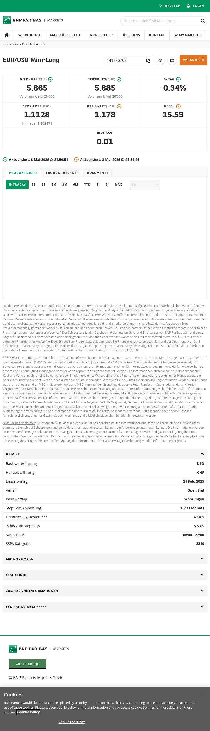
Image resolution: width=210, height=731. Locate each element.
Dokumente (97, 173)
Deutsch (170, 6)
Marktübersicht (65, 35)
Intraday (17, 184)
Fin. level (29, 123)
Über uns (131, 35)
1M (53, 184)
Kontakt (157, 35)
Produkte (29, 35)
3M (64, 184)
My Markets (187, 35)
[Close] (202, 694)
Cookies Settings (28, 664)
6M (75, 184)
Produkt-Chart (23, 173)
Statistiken (105, 575)
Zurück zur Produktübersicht (26, 44)
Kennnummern (105, 559)
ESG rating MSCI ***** (105, 607)
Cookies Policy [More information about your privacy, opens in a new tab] (28, 712)
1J (98, 184)
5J (107, 184)
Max (118, 184)
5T (44, 184)
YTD (87, 184)
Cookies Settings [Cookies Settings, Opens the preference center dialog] (72, 722)
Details (105, 454)
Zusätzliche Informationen (105, 591)
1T (34, 184)
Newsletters (102, 35)
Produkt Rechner (62, 173)
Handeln (193, 60)
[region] (105, 709)
